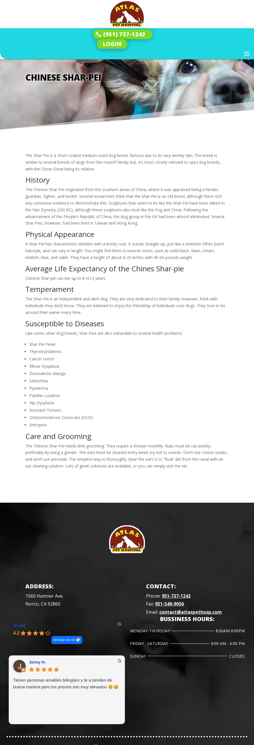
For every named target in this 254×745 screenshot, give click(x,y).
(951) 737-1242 (124, 34)
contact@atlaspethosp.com (190, 612)
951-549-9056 (169, 604)
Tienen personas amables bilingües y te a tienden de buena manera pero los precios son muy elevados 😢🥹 (66, 683)
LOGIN (112, 44)
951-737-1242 (176, 596)
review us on (64, 640)
